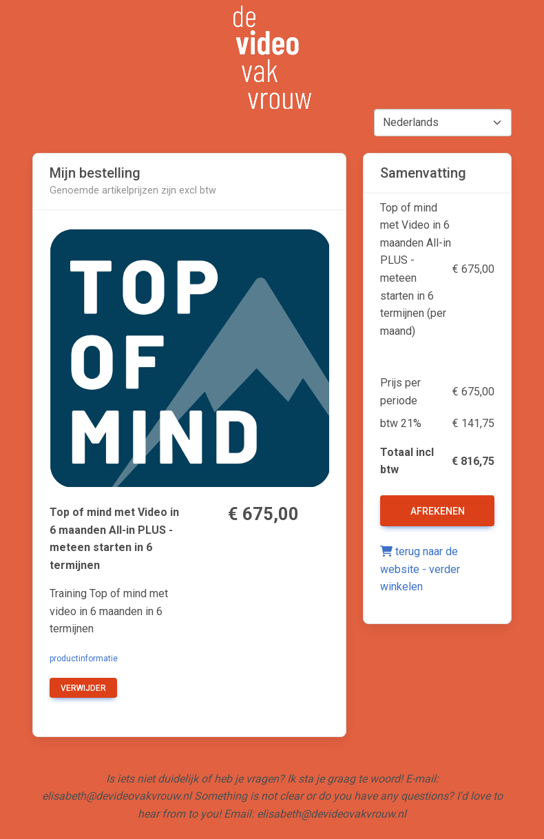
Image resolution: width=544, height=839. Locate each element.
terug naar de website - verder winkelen (420, 569)
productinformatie (84, 658)
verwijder (83, 688)
